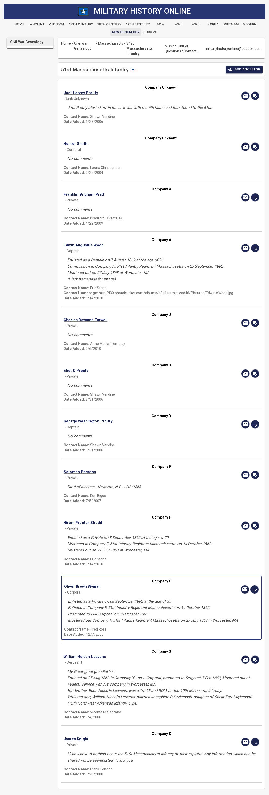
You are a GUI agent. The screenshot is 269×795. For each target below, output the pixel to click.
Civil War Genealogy (82, 45)
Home (66, 43)
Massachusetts (110, 43)
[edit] (255, 96)
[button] (132, 93)
